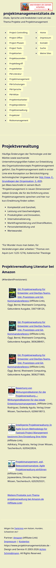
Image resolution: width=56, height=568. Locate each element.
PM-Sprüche (15, 89)
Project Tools (15, 48)
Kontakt (44, 42)
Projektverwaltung (18, 110)
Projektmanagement (19, 79)
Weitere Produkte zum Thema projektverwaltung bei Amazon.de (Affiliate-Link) (25, 499)
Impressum (45, 37)
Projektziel (14, 115)
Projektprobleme (17, 104)
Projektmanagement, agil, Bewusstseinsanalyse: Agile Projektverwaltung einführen (31, 465)
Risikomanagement (18, 120)
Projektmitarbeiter (18, 99)
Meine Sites (45, 53)
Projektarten (15, 53)
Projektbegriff (16, 63)
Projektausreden (17, 58)
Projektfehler (15, 68)
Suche (43, 48)
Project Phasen (16, 42)
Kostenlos (24, 541)
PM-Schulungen (17, 84)
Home (43, 32)
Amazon (17, 537)
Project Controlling (18, 32)
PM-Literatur (15, 73)
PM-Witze (14, 94)
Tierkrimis (18, 528)
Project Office (15, 37)
